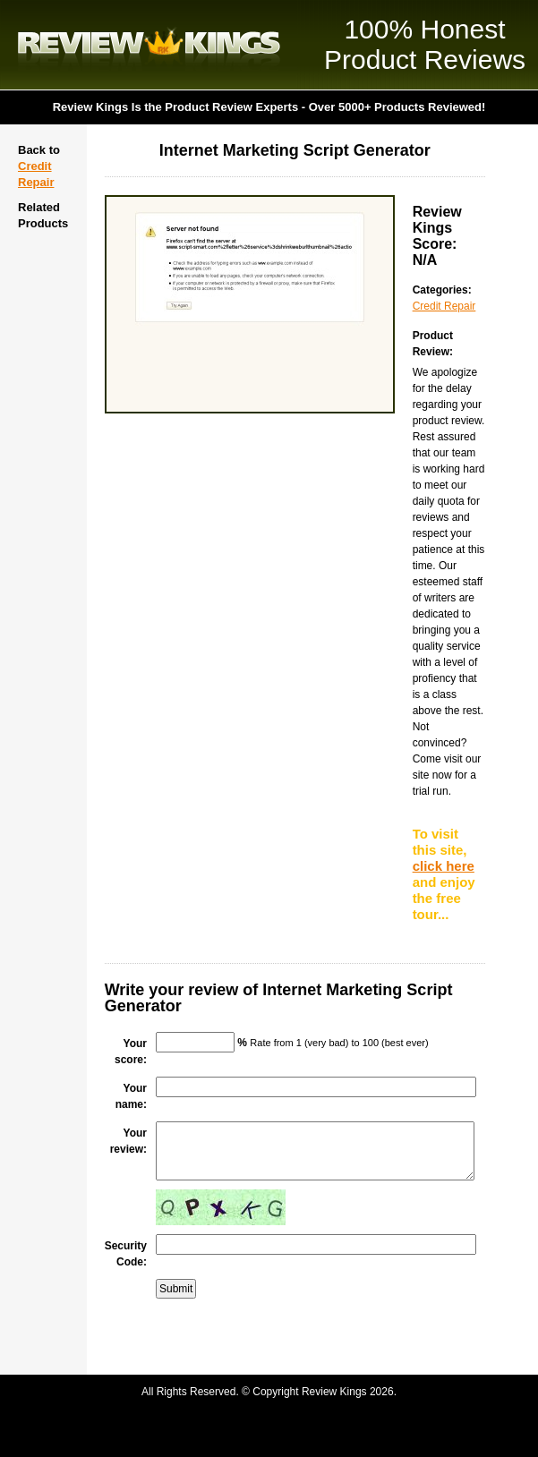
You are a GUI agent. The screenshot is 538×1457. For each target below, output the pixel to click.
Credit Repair (444, 306)
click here (443, 865)
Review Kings (149, 44)
